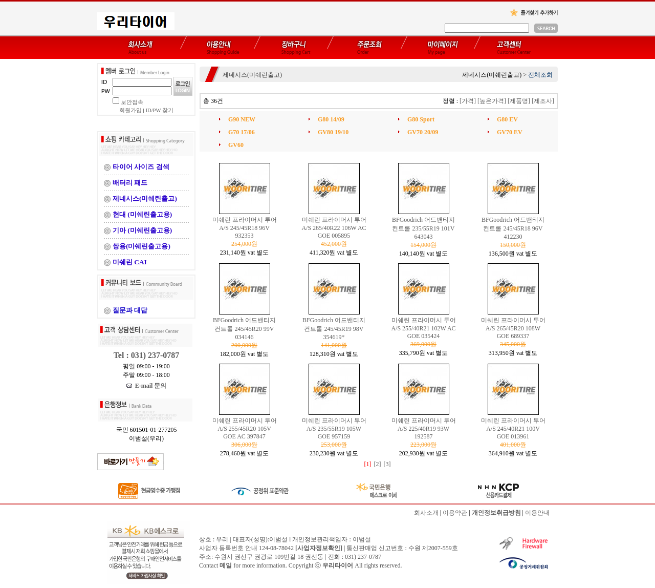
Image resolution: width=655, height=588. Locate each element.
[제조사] (543, 100)
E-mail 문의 (146, 385)
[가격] (468, 100)
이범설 (362, 539)
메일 (226, 565)
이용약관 (455, 512)
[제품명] (519, 100)
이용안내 (537, 512)
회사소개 (426, 512)
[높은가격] (491, 100)
